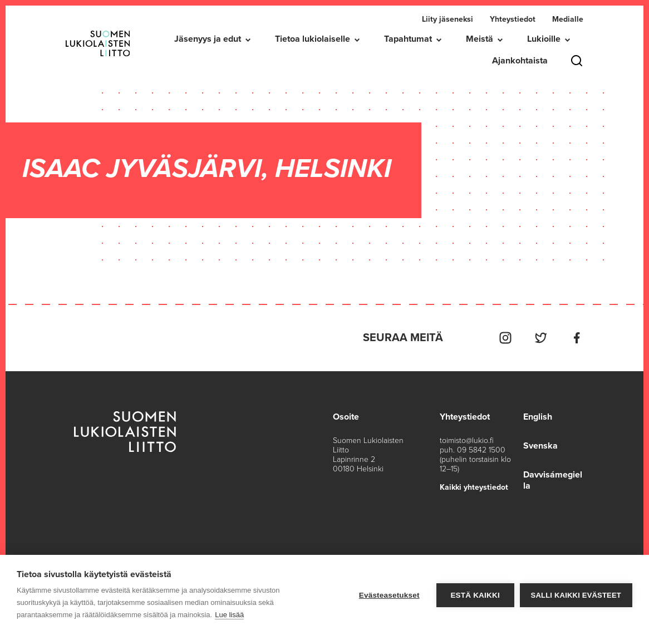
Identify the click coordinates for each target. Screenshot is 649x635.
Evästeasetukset (389, 595)
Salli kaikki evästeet (576, 595)
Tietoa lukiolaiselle (312, 39)
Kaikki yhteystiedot (474, 487)
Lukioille (543, 39)
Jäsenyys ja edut (207, 39)
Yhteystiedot (512, 19)
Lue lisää (229, 615)
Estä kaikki (474, 595)
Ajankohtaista (520, 60)
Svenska (540, 445)
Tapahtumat (408, 39)
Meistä (479, 39)
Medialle (567, 19)
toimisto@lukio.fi (467, 440)
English (537, 416)
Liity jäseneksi (447, 19)
